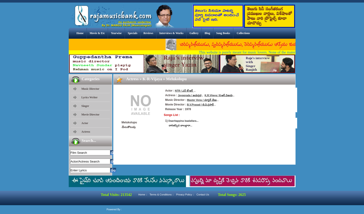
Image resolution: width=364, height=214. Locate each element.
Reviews (148, 33)
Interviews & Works (171, 33)
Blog (207, 33)
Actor (84, 123)
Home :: (142, 194)
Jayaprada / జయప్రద (190, 95)
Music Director (90, 88)
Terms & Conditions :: (162, 194)
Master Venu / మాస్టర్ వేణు (202, 100)
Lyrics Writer (89, 97)
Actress (85, 131)
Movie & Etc (97, 33)
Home (80, 33)
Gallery (194, 33)
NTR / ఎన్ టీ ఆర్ (184, 90)
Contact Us (202, 194)
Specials (132, 33)
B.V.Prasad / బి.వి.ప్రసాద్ (200, 104)
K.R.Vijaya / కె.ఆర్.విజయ (219, 95)
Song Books (223, 33)
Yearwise (116, 33)
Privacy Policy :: (185, 194)
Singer (85, 106)
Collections (243, 33)
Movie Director (90, 114)
